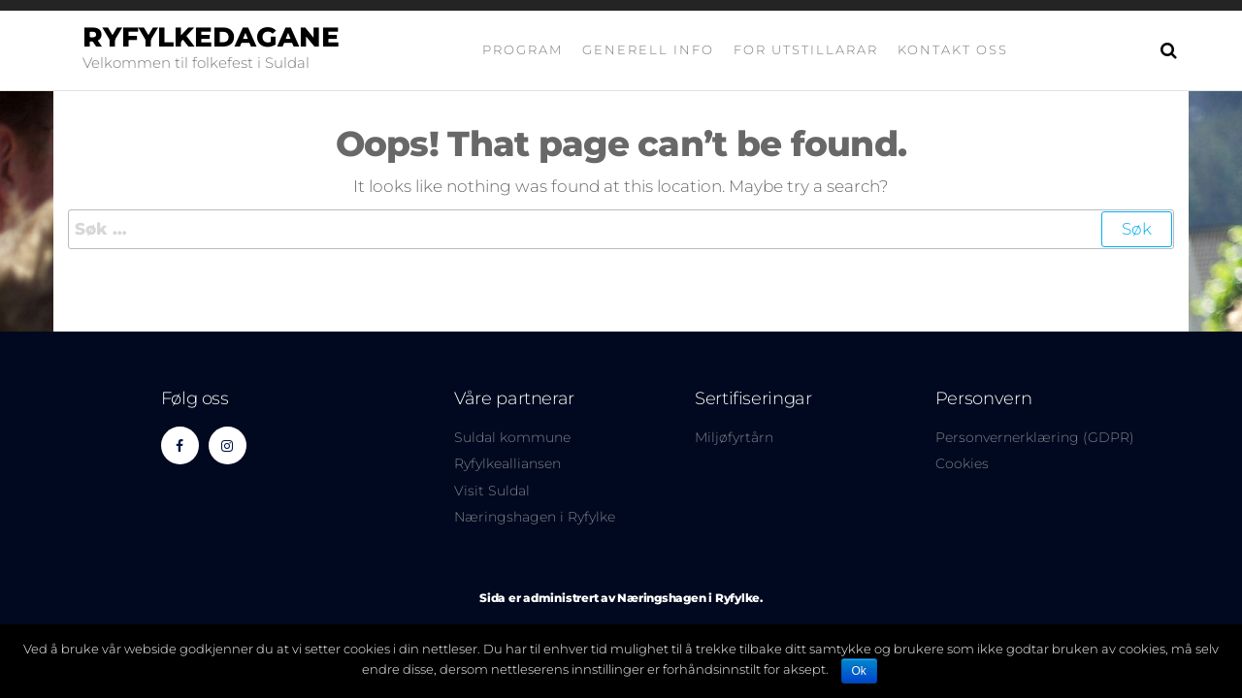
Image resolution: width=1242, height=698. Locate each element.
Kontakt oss (953, 49)
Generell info (648, 49)
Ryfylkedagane (211, 36)
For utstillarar (806, 49)
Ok (859, 671)
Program (522, 49)
